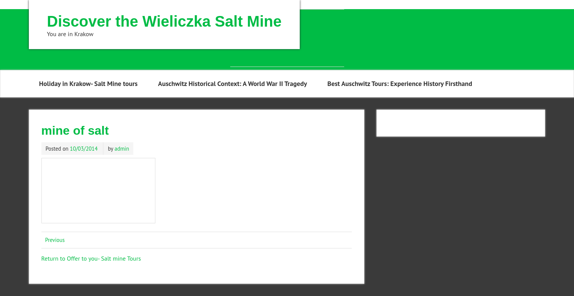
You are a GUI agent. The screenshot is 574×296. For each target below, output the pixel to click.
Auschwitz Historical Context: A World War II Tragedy (232, 83)
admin (122, 148)
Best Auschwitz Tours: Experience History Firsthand (399, 83)
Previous (55, 239)
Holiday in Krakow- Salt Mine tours (88, 83)
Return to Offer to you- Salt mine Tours (91, 258)
